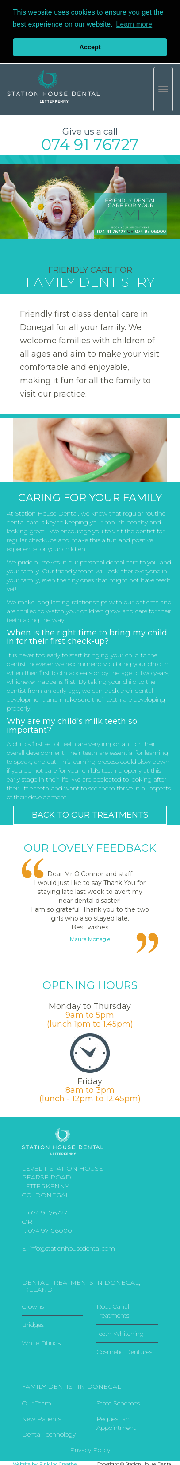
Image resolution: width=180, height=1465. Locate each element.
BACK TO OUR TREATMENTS (90, 814)
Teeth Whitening (120, 1333)
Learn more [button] (134, 24)
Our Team (36, 1402)
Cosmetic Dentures (124, 1351)
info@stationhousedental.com (72, 1247)
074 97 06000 (50, 1230)
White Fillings (41, 1342)
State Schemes (118, 1402)
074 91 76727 (47, 1212)
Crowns (33, 1306)
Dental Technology (49, 1433)
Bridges (33, 1324)
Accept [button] (90, 47)
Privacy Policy (90, 1449)
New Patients (41, 1418)
